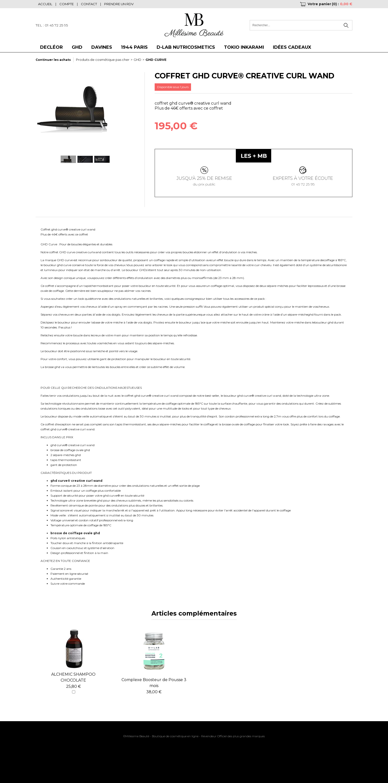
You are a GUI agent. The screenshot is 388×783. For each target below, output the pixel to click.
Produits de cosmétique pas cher (102, 60)
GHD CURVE (156, 60)
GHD (77, 47)
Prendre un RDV (119, 4)
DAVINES (101, 47)
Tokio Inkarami (244, 47)
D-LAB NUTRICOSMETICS (186, 47)
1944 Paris (134, 47)
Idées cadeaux (292, 47)
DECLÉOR (51, 47)
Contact (89, 4)
